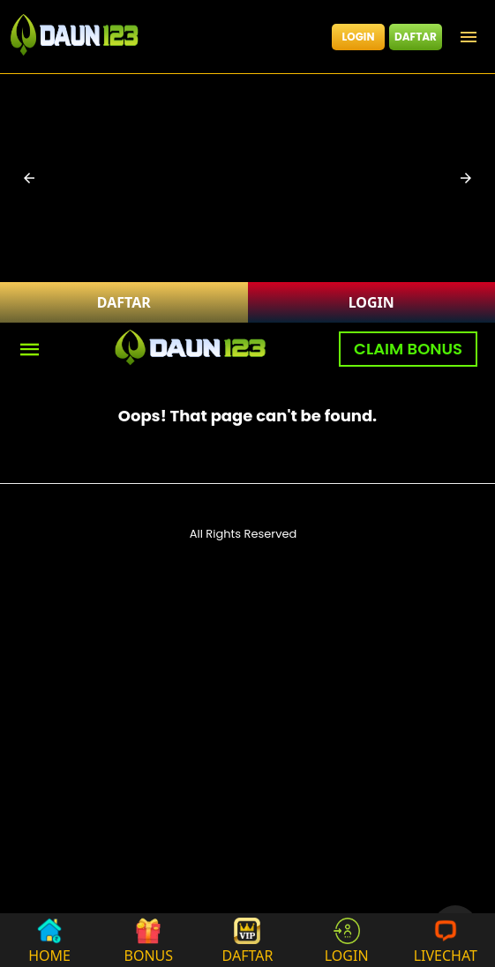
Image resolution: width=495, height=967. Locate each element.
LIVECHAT (445, 940)
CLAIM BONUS (408, 349)
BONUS (149, 940)
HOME (49, 940)
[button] (29, 178)
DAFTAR (415, 36)
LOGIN (358, 36)
